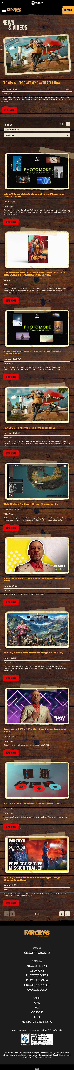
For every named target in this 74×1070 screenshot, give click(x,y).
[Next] (61, 913)
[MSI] (37, 1007)
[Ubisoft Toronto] (37, 952)
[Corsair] (37, 1012)
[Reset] (65, 124)
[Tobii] (37, 1017)
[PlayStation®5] (37, 975)
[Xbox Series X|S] (37, 966)
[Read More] (9, 110)
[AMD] (37, 1002)
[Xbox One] (37, 970)
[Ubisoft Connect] (37, 985)
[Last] (67, 913)
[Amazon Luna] (37, 989)
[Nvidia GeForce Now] (37, 1022)
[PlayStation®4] (37, 980)
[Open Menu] (4, 10)
